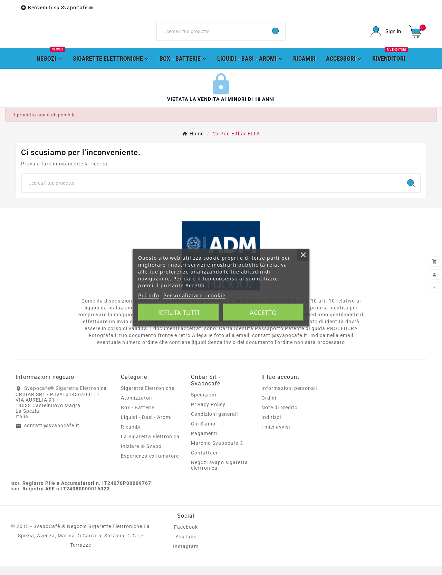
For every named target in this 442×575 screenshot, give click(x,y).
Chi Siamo (203, 433)
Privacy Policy (208, 413)
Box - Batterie (137, 417)
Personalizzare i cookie (194, 294)
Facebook (186, 536)
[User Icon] (386, 36)
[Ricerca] (212, 36)
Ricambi (131, 436)
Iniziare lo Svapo (141, 455)
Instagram (186, 555)
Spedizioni (203, 404)
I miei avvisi (275, 436)
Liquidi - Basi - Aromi (146, 426)
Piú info (148, 294)
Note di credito (279, 417)
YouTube (185, 546)
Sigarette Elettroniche (147, 397)
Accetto (263, 312)
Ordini (268, 407)
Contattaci (204, 462)
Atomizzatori (137, 407)
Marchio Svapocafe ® (217, 452)
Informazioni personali (289, 397)
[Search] (276, 36)
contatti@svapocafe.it (51, 435)
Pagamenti (204, 442)
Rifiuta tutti (179, 312)
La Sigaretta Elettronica (150, 446)
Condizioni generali (214, 423)
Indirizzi (271, 426)
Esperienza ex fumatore (150, 465)
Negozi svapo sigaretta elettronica (219, 474)
